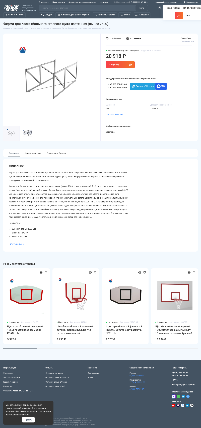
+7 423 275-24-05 (117, 87)
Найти (141, 8)
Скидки (46, 15)
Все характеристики (114, 114)
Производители (94, 373)
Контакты (104, 2)
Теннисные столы (104, 15)
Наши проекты (58, 2)
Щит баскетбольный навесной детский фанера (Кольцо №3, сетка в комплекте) (75, 330)
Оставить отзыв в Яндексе (57, 377)
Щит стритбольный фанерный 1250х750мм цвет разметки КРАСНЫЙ (25, 330)
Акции (90, 377)
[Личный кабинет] (160, 8)
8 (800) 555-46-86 (131, 2)
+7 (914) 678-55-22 (137, 382)
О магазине (44, 2)
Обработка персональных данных (17, 391)
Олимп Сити (186, 38)
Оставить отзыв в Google (56, 382)
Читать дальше (16, 244)
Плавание (141, 15)
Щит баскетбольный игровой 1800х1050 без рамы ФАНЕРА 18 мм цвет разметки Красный (173, 330)
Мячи (125, 15)
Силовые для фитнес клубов (73, 15)
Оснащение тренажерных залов (82, 2)
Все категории (14, 15)
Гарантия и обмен (10, 382)
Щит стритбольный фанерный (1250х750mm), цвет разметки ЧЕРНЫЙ (124, 330)
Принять (28, 420)
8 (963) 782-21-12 (136, 389)
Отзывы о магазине (54, 373)
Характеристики (33, 153)
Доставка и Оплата (56, 153)
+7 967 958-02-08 (117, 84)
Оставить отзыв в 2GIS (55, 386)
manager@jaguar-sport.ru (166, 2)
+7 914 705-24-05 (180, 375)
